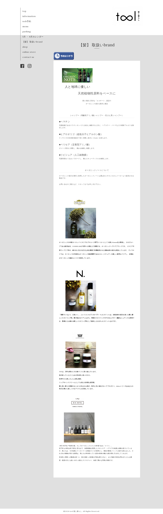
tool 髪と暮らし (76, 511)
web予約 (26, 21)
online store (29, 52)
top (24, 11)
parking (26, 31)
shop (25, 47)
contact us (28, 57)
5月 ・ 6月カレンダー (32, 36)
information (29, 16)
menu (25, 26)
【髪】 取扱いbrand (32, 41)
